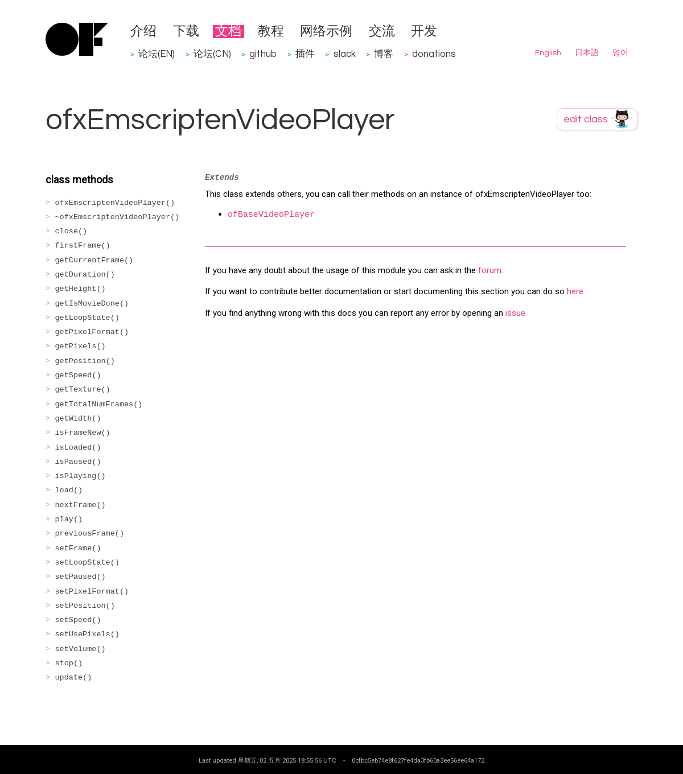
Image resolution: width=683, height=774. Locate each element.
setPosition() (85, 606)
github (263, 54)
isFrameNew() (82, 433)
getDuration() (85, 274)
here (575, 291)
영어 (620, 53)
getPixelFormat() (92, 332)
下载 (186, 31)
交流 (382, 31)
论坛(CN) (212, 54)
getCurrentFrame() (94, 260)
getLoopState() (87, 318)
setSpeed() (78, 620)
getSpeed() (78, 375)
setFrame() (78, 548)
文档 (228, 31)
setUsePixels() (87, 634)
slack (345, 54)
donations (434, 54)
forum (489, 270)
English (548, 53)
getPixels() (80, 346)
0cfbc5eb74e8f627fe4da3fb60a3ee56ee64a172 (418, 760)
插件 (305, 54)
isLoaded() (78, 447)
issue (515, 313)
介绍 (143, 31)
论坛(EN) (156, 54)
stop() (69, 663)
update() (73, 677)
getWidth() (78, 418)
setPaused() (80, 577)
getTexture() (82, 389)
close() (71, 231)
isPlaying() (80, 476)
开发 (424, 31)
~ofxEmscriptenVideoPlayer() (117, 217)
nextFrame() (80, 505)
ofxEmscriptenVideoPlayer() (115, 203)
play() (69, 519)
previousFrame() (90, 533)
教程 (271, 31)
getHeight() (80, 289)
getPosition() (85, 361)
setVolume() (80, 649)
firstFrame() (82, 245)
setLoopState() (87, 562)
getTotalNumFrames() (99, 404)
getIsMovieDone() (92, 303)
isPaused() (78, 462)
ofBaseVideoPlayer (271, 215)
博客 (383, 54)
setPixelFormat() (92, 591)
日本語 (587, 53)
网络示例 (326, 31)
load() (69, 490)
